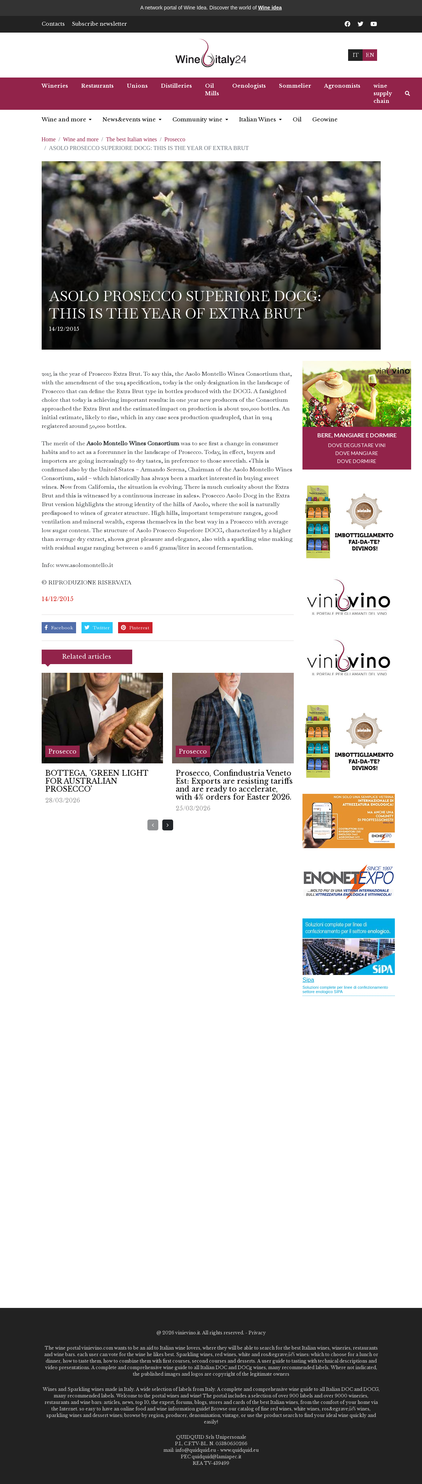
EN (369, 55)
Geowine (325, 119)
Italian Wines (258, 119)
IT (355, 55)
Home (49, 139)
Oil (297, 119)
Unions (137, 86)
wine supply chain (382, 93)
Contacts (53, 24)
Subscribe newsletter (99, 24)
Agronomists (342, 86)
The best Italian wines (131, 139)
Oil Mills (212, 90)
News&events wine (130, 119)
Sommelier (295, 86)
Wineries (55, 86)
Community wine (198, 119)
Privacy (257, 1332)
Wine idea (270, 8)
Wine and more (65, 119)
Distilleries (176, 86)
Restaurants (97, 86)
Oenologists (249, 86)
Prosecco (174, 139)
